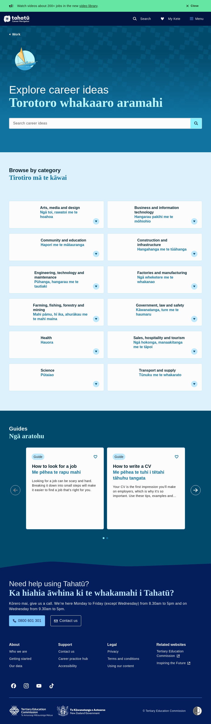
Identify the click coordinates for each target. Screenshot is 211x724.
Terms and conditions (123, 659)
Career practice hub (73, 659)
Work (16, 34)
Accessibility (67, 666)
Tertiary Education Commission (170, 653)
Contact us (66, 621)
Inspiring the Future (173, 663)
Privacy (113, 651)
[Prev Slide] (15, 490)
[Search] (142, 19)
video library (88, 6)
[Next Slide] (196, 490)
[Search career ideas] (105, 123)
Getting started (20, 659)
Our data (15, 666)
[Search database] (196, 123)
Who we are (18, 651)
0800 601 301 (27, 621)
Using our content (121, 666)
